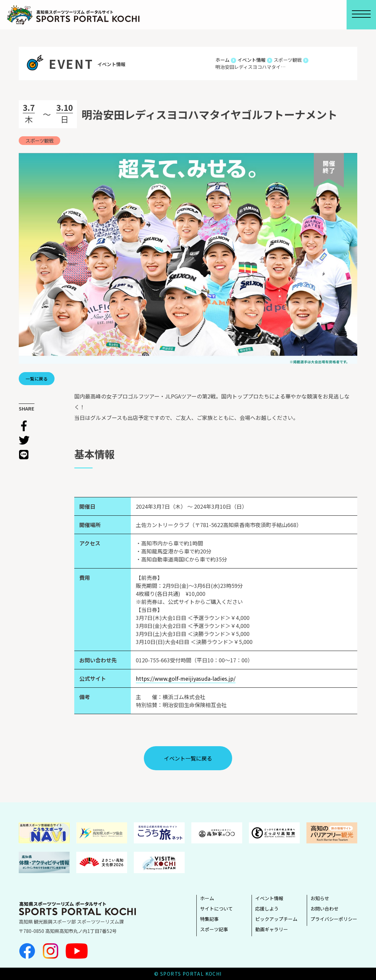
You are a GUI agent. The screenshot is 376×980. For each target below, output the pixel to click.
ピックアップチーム (276, 919)
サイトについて (216, 908)
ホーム (207, 898)
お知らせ (319, 898)
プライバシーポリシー (333, 919)
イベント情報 (269, 898)
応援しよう (267, 908)
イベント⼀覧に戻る (188, 758)
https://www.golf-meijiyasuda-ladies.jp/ (186, 678)
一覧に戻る (37, 378)
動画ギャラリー (271, 929)
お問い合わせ (324, 908)
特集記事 (209, 919)
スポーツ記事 (214, 929)
